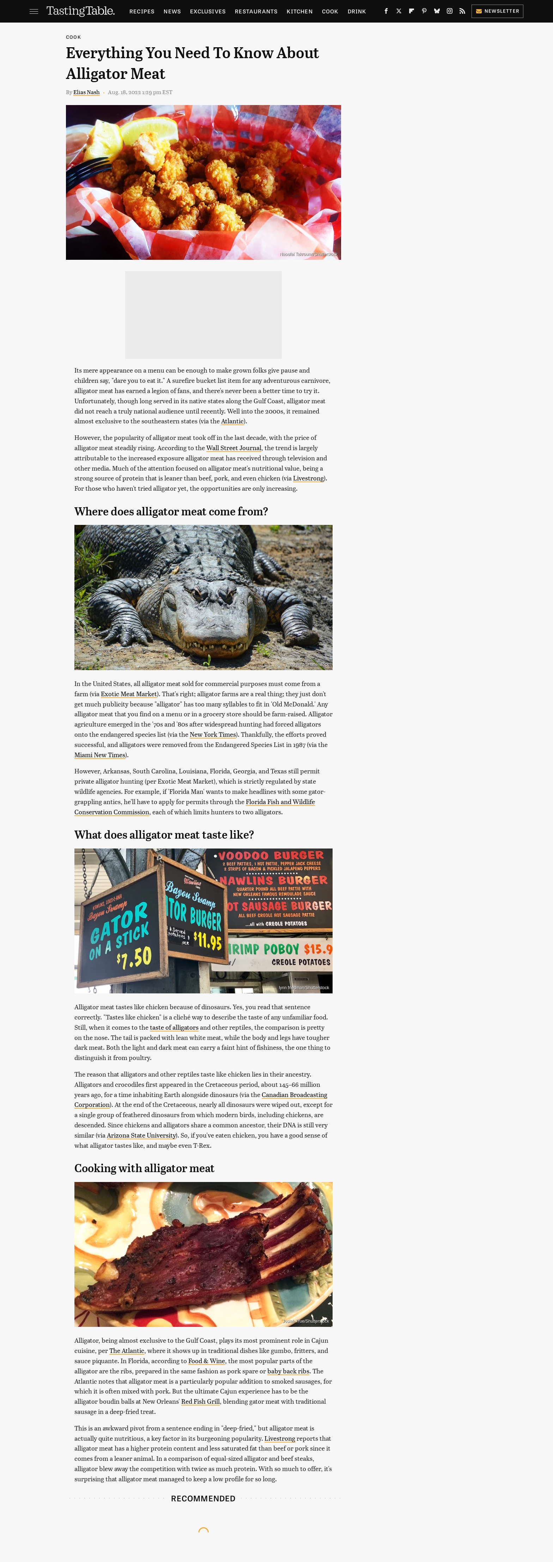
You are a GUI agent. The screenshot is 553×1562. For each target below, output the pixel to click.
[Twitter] (398, 12)
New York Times (213, 734)
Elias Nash (86, 92)
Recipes (141, 11)
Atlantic (232, 420)
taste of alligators (174, 1027)
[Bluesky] (436, 12)
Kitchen (299, 11)
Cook (330, 11)
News (172, 11)
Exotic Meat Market (129, 693)
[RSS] (462, 12)
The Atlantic (126, 1350)
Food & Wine (206, 1360)
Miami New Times (99, 754)
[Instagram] (449, 12)
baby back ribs (288, 1370)
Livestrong (308, 477)
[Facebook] (386, 12)
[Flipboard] (411, 12)
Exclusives (208, 11)
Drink (357, 11)
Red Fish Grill (200, 1401)
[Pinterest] (424, 12)
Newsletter (497, 10)
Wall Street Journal (233, 447)
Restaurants (256, 11)
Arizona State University (141, 1135)
